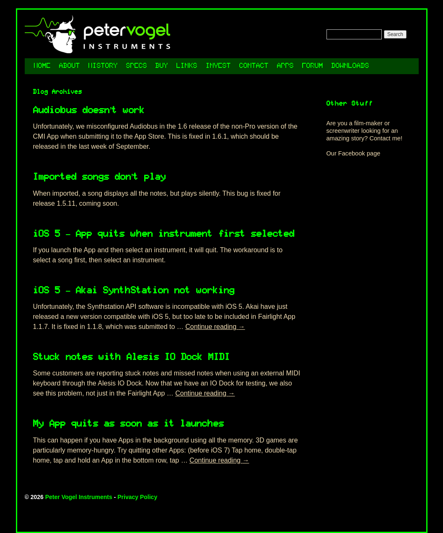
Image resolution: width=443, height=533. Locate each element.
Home (42, 66)
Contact (254, 66)
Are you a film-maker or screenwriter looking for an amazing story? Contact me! (364, 131)
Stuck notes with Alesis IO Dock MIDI (131, 357)
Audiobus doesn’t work (89, 110)
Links (186, 66)
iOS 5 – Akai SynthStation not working (134, 291)
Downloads (350, 66)
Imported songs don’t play (99, 177)
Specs (136, 66)
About (69, 66)
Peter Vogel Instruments (78, 497)
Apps (285, 66)
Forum (312, 66)
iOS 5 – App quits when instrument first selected (164, 234)
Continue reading (215, 326)
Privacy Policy (137, 497)
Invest (218, 66)
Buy (161, 66)
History (103, 66)
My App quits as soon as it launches (128, 424)
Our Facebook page (353, 153)
